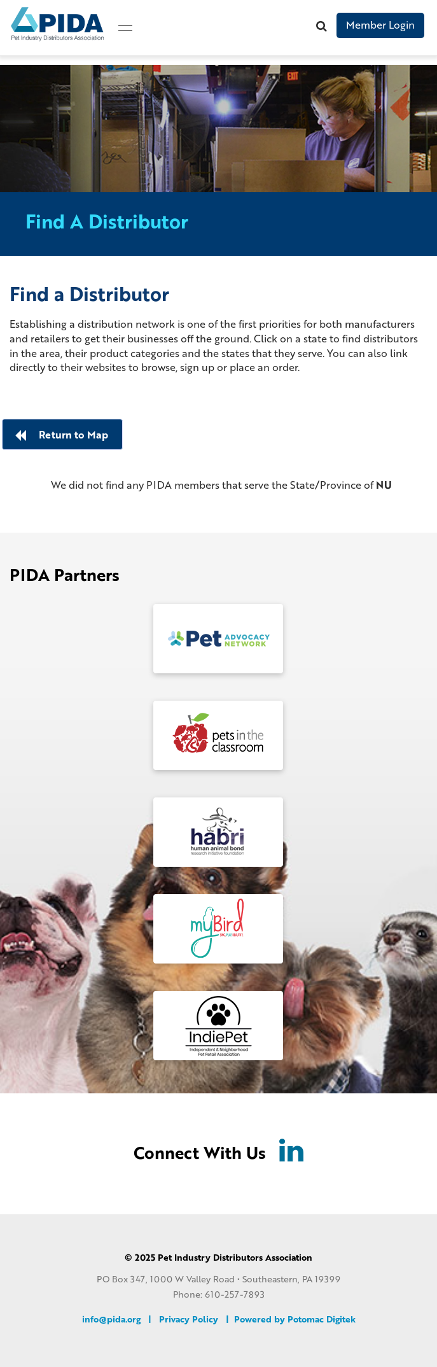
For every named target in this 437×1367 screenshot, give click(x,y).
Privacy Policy (188, 1318)
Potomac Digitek (322, 1318)
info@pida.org (111, 1318)
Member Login (380, 24)
